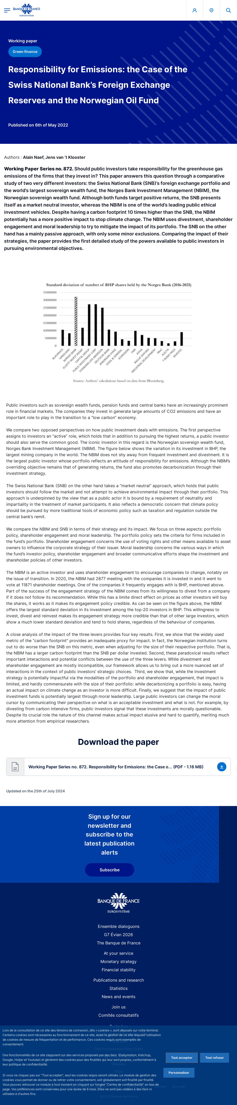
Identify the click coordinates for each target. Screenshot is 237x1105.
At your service (118, 953)
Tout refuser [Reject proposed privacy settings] (214, 1058)
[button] (118, 767)
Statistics (118, 988)
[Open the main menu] (7, 10)
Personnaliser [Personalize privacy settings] (179, 1073)
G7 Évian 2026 (118, 934)
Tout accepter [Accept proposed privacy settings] (181, 1058)
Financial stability (119, 969)
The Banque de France (118, 942)
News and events (118, 996)
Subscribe (110, 869)
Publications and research (118, 980)
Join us (118, 1006)
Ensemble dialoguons (118, 926)
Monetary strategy (118, 961)
